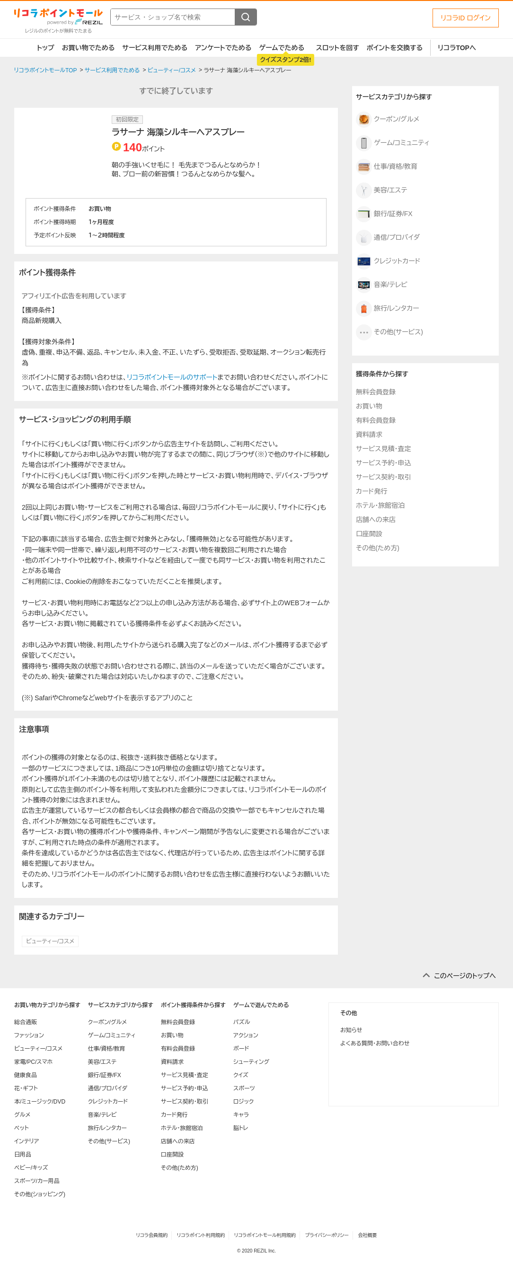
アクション (245, 1035)
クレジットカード (388, 261)
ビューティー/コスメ (50, 941)
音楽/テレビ (381, 285)
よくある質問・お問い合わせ (374, 1043)
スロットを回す (337, 48)
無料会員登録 (376, 392)
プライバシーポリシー (327, 1235)
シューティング (251, 1062)
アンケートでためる (223, 48)
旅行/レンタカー (387, 309)
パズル (241, 1022)
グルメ (22, 1115)
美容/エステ (381, 191)
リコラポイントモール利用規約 (265, 1235)
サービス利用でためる (154, 48)
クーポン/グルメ (387, 120)
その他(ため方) (377, 548)
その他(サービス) (389, 332)
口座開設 (369, 534)
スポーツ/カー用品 (37, 1181)
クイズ (240, 1075)
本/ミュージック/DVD (39, 1101)
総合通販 (25, 1022)
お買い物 (369, 406)
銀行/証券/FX (384, 214)
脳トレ (240, 1128)
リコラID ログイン (466, 18)
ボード (241, 1048)
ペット (21, 1128)
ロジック (243, 1101)
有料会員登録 (376, 420)
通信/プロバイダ (388, 238)
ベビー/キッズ (31, 1168)
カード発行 (371, 491)
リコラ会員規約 (152, 1235)
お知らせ (351, 1030)
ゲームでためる (281, 48)
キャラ (241, 1115)
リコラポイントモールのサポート (172, 377)
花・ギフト (26, 1088)
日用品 (22, 1154)
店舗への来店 (376, 519)
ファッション (29, 1035)
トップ (45, 48)
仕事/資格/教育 (386, 167)
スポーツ (244, 1088)
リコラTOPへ (457, 48)
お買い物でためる (88, 48)
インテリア (26, 1141)
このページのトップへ (465, 976)
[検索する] (245, 17)
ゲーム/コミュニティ (393, 143)
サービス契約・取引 (383, 477)
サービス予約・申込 (383, 463)
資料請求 (369, 434)
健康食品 (25, 1075)
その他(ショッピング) (39, 1194)
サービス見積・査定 (383, 448)
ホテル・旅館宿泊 (380, 505)
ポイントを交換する (395, 48)
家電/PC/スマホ (33, 1062)
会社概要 (367, 1235)
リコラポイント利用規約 (201, 1235)
